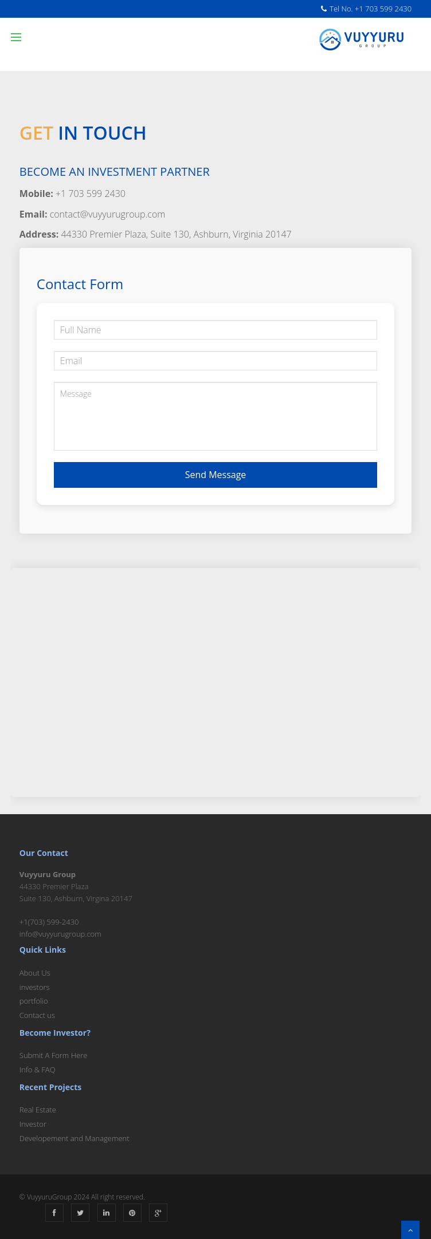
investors (34, 987)
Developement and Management (74, 1138)
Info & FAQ (37, 1069)
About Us (34, 973)
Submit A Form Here (53, 1055)
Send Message (215, 474)
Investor (32, 1124)
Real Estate (37, 1109)
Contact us (37, 1015)
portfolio (33, 1001)
